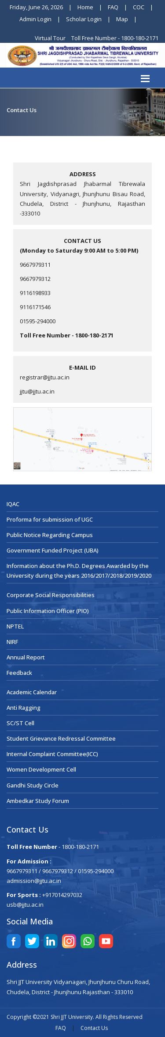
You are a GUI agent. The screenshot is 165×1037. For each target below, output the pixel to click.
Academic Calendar (32, 692)
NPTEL (15, 626)
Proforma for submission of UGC (50, 519)
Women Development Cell (41, 769)
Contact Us (94, 1028)
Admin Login (35, 19)
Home (85, 7)
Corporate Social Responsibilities (51, 595)
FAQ (113, 7)
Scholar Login (84, 19)
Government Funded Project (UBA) (53, 550)
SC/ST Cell (20, 723)
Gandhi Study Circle (33, 785)
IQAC (13, 504)
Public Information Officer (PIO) (48, 611)
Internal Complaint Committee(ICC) (52, 754)
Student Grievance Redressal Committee (61, 738)
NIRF (12, 642)
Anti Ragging (23, 708)
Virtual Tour (51, 38)
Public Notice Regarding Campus (50, 535)
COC (138, 7)
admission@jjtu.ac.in (34, 881)
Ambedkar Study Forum (38, 801)
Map (122, 19)
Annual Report (26, 657)
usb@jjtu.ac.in (25, 904)
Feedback (19, 673)
